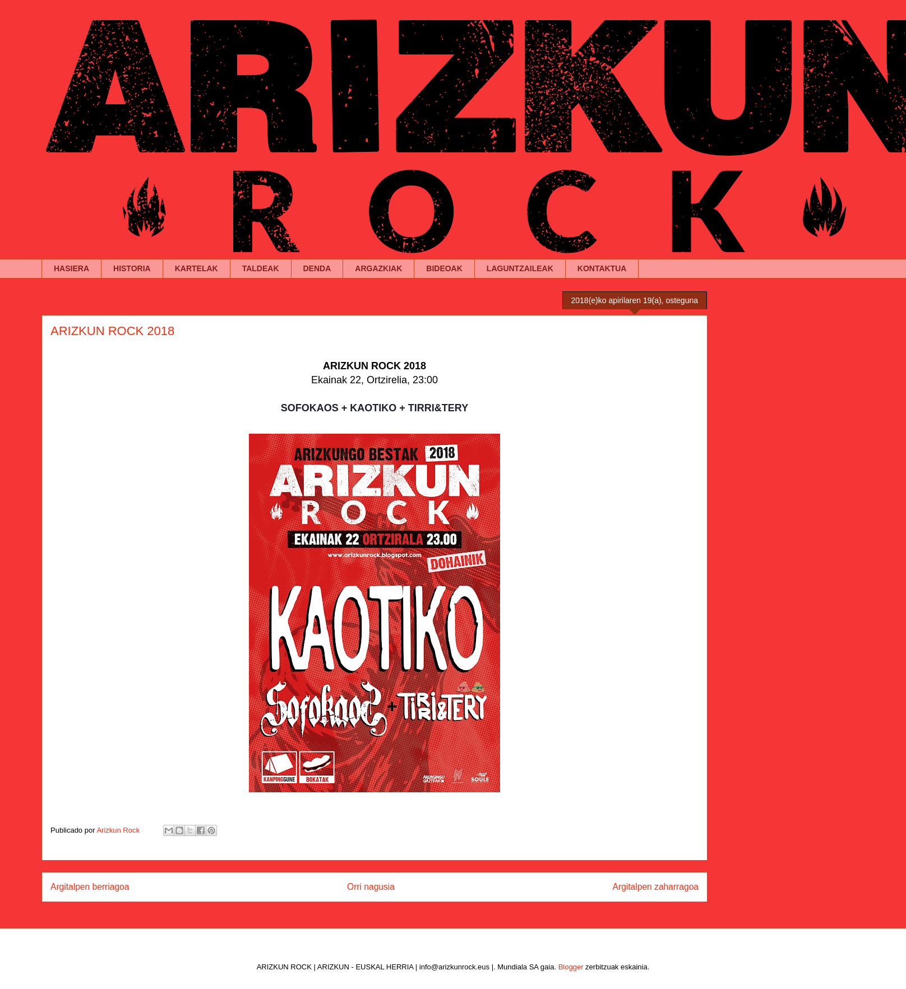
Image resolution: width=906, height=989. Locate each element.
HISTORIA (132, 268)
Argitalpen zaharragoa (656, 887)
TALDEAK (260, 268)
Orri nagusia (371, 887)
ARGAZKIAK (378, 268)
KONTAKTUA (602, 268)
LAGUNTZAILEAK (520, 268)
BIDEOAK (444, 268)
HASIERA (71, 268)
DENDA (317, 268)
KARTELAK (196, 268)
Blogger (571, 967)
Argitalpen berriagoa (89, 887)
